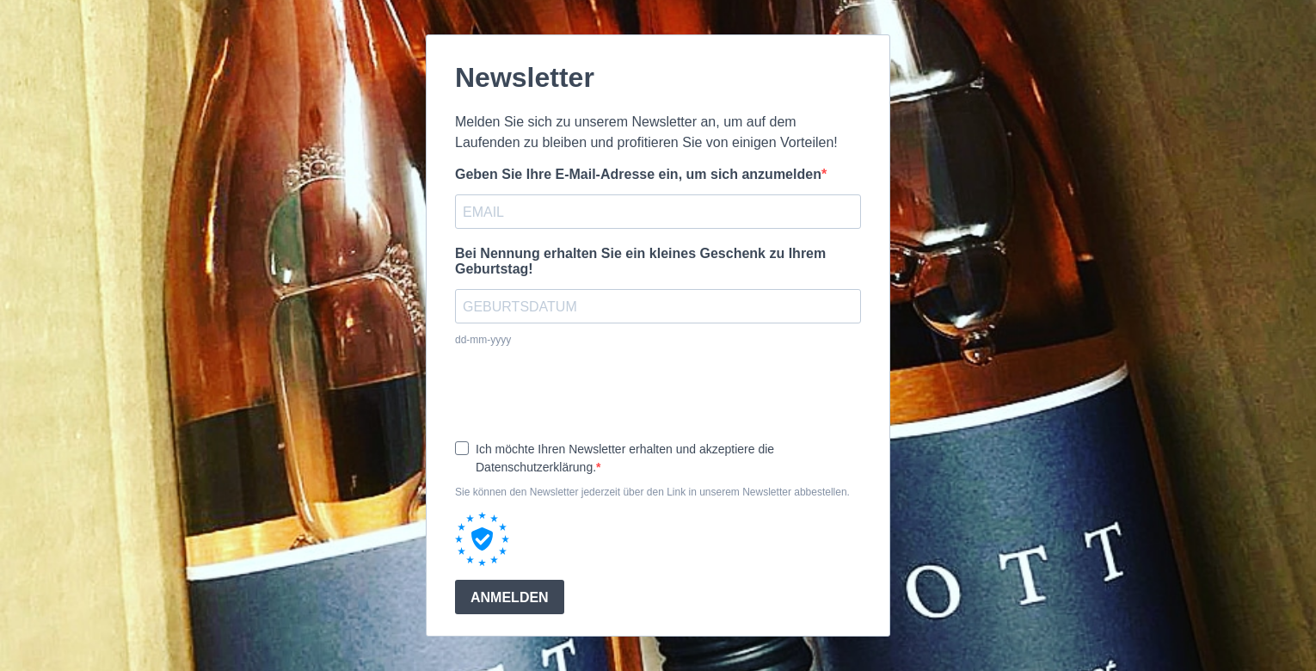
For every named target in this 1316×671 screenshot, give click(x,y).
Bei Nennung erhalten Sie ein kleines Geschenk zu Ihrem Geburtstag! (640, 261)
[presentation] (585, 393)
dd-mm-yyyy (483, 340)
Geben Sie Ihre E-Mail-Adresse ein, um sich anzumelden (638, 174)
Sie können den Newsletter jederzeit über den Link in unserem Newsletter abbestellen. (652, 492)
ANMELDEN (509, 597)
